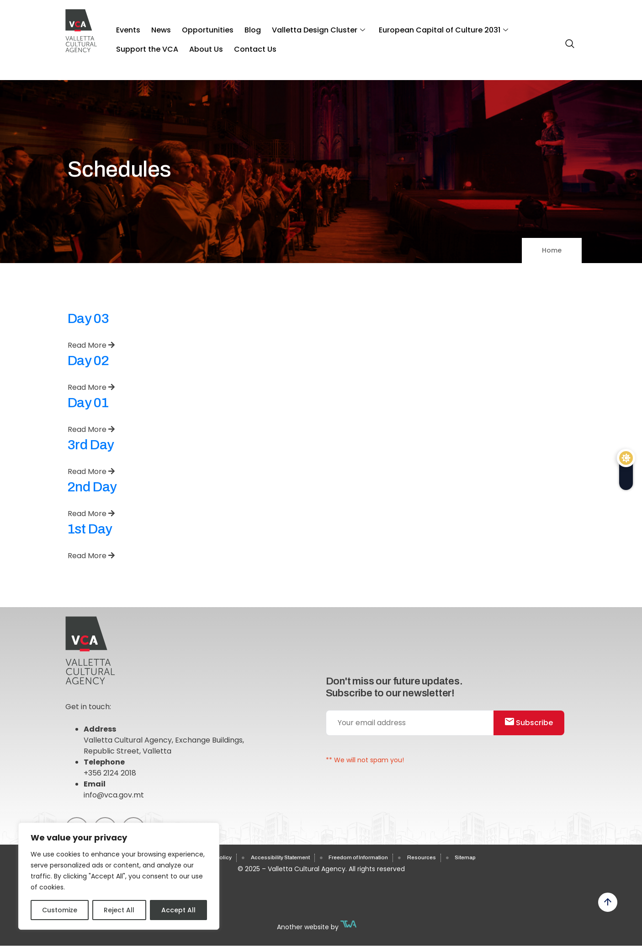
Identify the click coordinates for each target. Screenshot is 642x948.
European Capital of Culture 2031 (416, 27)
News (154, 27)
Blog (235, 27)
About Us (131, 40)
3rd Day (91, 444)
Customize (59, 910)
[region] (118, 876)
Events (126, 27)
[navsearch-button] (567, 39)
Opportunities (195, 27)
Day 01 (88, 402)
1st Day (90, 529)
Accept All (178, 910)
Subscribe (533, 728)
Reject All (119, 910)
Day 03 (88, 318)
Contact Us (175, 40)
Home (552, 250)
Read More (91, 345)
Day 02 (88, 360)
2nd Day (92, 486)
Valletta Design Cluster (296, 27)
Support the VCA (520, 27)
